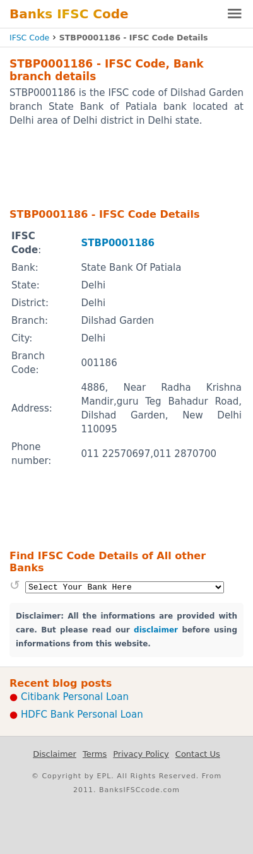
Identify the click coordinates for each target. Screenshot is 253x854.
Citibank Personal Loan (75, 697)
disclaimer (156, 630)
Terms (95, 754)
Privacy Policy (141, 754)
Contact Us (197, 754)
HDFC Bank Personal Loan (82, 714)
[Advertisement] (126, 166)
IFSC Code (29, 37)
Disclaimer (54, 754)
